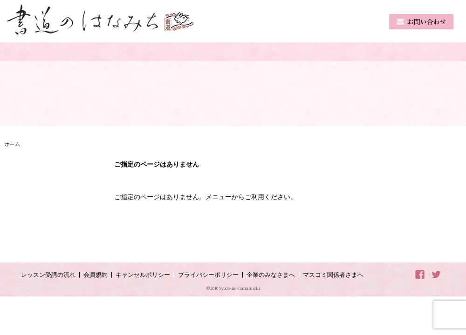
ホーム (12, 144)
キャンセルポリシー (143, 274)
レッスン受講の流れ (48, 274)
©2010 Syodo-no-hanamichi (233, 288)
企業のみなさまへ (271, 274)
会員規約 (95, 274)
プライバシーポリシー (208, 274)
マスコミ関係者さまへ (333, 274)
